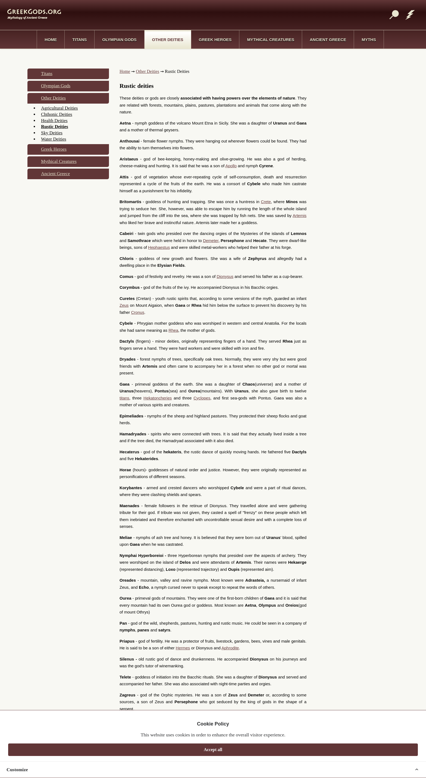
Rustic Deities (54, 126)
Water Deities (53, 139)
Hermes (183, 648)
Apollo (231, 165)
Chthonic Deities (56, 114)
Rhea (173, 330)
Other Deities (167, 39)
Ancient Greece (328, 39)
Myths (369, 39)
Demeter (210, 240)
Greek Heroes (215, 39)
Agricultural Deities (59, 108)
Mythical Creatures (270, 39)
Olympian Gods (119, 39)
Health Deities (54, 120)
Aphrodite (230, 648)
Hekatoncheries (157, 398)
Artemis (299, 215)
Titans (79, 39)
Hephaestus (159, 247)
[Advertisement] (210, 14)
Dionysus (225, 276)
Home (51, 39)
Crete (266, 201)
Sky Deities (51, 132)
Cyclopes (201, 398)
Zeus (124, 305)
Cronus (137, 312)
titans (124, 398)
